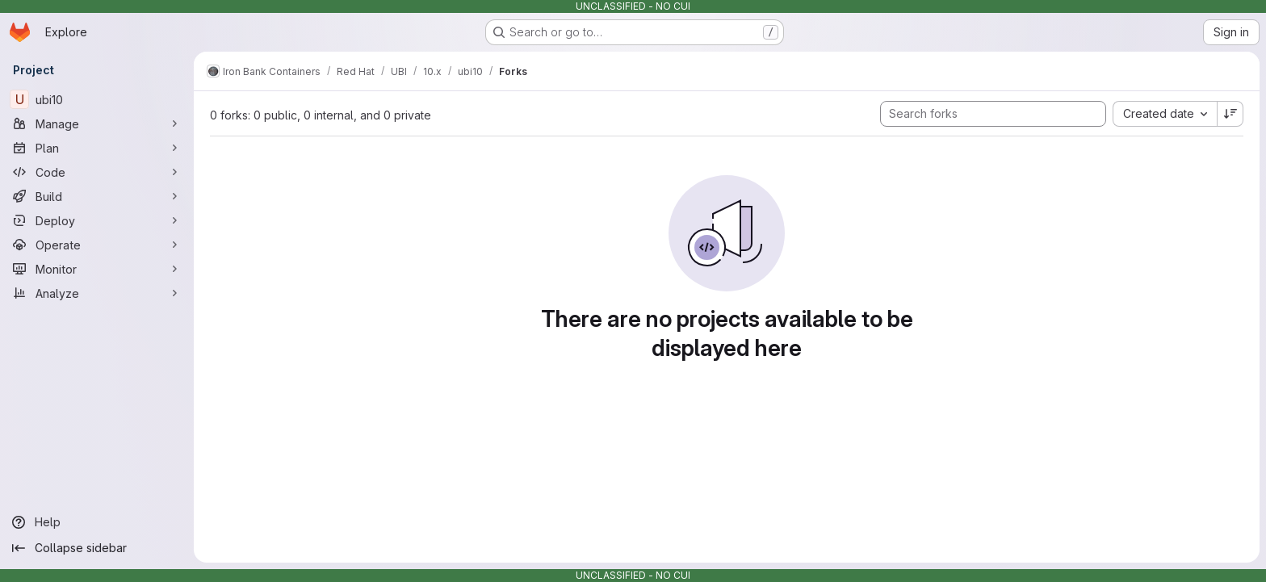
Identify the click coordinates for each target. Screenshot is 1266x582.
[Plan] (96, 147)
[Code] (96, 172)
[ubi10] (96, 99)
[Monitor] (96, 269)
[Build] (96, 196)
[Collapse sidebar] (96, 548)
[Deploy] (96, 220)
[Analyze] (96, 293)
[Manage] (96, 123)
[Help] (96, 522)
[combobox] (1165, 114)
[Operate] (96, 244)
